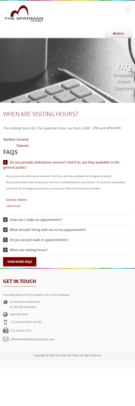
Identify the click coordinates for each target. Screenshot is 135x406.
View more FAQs (19, 262)
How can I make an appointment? (36, 220)
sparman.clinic (19, 314)
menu (118, 33)
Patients (22, 200)
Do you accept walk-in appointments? (39, 240)
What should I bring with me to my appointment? (48, 230)
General (11, 200)
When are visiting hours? (29, 250)
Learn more (13, 206)
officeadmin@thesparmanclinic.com (32, 339)
